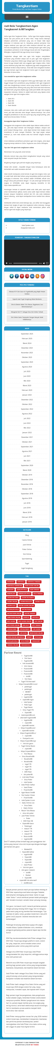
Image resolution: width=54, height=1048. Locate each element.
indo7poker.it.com (28, 800)
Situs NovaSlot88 (28, 756)
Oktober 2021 (27, 442)
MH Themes (35, 1045)
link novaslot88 (28, 663)
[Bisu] (44, 263)
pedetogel (28, 687)
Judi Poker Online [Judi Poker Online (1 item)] (13, 625)
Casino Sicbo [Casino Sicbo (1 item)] (39, 601)
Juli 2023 (27, 371)
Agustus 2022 (27, 414)
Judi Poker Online (28, 816)
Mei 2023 (27, 381)
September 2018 (27, 494)
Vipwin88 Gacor (28, 823)
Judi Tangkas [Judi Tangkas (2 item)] (36, 625)
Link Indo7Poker (28, 777)
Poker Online (27, 549)
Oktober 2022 (27, 404)
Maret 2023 (27, 386)
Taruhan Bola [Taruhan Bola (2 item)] (26, 645)
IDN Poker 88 (28, 821)
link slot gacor (28, 743)
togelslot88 (28, 697)
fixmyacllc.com (28, 738)
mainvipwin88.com (28, 715)
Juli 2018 (27, 503)
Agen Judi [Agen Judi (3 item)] (10, 589)
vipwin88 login (28, 700)
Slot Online (27, 554)
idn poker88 (28, 774)
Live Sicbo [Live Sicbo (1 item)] (23, 633)
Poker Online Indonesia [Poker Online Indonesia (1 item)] (15, 637)
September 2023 (27, 362)
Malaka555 (28, 849)
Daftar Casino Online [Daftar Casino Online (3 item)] (26, 605)
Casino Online (27, 540)
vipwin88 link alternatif (28, 880)
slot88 (28, 676)
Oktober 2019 (27, 475)
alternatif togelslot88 (28, 718)
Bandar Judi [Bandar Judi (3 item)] (11, 593)
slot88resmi (28, 883)
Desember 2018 (27, 480)
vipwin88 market (28, 725)
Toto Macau (28, 754)
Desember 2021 (27, 437)
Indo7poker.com (28, 225)
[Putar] (7, 263)
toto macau (28, 666)
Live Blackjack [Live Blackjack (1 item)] (25, 629)
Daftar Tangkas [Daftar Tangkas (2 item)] (30, 613)
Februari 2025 (27, 339)
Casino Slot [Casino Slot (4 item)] (11, 605)
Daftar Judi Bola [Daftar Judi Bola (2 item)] (13, 609)
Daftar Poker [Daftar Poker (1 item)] (26, 609)
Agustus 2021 (27, 451)
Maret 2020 (27, 470)
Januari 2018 (27, 522)
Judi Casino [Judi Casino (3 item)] (11, 621)
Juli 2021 (27, 456)
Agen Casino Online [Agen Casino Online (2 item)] (32, 585)
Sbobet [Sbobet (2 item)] (29, 637)
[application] (27, 252)
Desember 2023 (27, 348)
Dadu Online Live (28, 803)
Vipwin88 (28, 713)
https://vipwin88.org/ (28, 741)
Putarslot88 (28, 669)
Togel (27, 563)
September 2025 (27, 334)
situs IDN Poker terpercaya (22, 952)
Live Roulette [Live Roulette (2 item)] (12, 633)
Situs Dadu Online (31, 973)
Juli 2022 (27, 418)
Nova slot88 (28, 836)
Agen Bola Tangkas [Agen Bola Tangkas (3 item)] (34, 582)
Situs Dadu (28, 805)
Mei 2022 (27, 428)
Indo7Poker (28, 787)
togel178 (28, 764)
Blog (27, 535)
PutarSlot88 (28, 790)
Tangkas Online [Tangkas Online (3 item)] (12, 645)
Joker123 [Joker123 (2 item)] (26, 617)
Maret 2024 (27, 343)
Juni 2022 (27, 423)
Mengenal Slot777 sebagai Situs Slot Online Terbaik (27, 312)
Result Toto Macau (28, 811)
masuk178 (28, 834)
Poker (28, 818)
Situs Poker (28, 780)
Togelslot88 (28, 656)
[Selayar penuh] (47, 263)
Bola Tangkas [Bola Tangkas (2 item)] (38, 593)
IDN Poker (28, 772)
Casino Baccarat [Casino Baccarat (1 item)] (13, 597)
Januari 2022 (27, 433)
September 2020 (27, 465)
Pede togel (28, 705)
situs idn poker (28, 813)
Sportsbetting (27, 559)
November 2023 (27, 353)
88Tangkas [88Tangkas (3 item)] (10, 582)
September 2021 (27, 447)
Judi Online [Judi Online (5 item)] (39, 621)
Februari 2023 (27, 390)
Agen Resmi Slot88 (28, 793)
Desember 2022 (27, 400)
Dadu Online (28, 808)
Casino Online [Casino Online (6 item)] (12, 601)
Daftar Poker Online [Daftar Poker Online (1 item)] (14, 613)
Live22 (13, 917)
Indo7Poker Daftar (28, 785)
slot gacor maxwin (28, 870)
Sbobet (28, 875)
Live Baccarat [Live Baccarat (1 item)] (12, 629)
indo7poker (28, 702)
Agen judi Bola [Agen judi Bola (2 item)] (22, 589)
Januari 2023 (27, 395)
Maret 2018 (27, 512)
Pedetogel (28, 826)
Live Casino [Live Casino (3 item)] (37, 629)
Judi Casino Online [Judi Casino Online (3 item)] (24, 621)
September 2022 (27, 409)
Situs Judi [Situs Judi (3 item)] (38, 637)
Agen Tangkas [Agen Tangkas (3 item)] (34, 589)
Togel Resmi (28, 707)
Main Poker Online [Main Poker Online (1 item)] (36, 633)
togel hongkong (27, 568)
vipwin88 (28, 723)
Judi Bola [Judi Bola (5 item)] (35, 617)
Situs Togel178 (28, 710)
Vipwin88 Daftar (28, 852)
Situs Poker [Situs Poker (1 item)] (25, 641)
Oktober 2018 (27, 489)
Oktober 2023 (27, 357)
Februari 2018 (27, 517)
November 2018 (27, 484)
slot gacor (16, 847)
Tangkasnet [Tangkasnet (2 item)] (36, 641)
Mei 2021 (27, 461)
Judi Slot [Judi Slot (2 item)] (26, 625)
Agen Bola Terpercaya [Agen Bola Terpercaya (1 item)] (14, 585)
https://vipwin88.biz (28, 751)
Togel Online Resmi (28, 746)
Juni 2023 (27, 376)
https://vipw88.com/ (28, 728)
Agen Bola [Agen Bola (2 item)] (20, 582)
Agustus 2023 (27, 367)
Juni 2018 (27, 508)
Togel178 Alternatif (28, 682)
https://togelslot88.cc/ (28, 733)
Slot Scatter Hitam (28, 795)
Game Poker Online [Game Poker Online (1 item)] (13, 617)
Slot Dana (28, 679)
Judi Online (27, 545)
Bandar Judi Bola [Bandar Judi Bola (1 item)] (24, 593)
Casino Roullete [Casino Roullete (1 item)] (26, 601)
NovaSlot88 (28, 759)
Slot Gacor (28, 658)
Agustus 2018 (27, 498)
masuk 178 (28, 829)
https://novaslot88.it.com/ (28, 684)
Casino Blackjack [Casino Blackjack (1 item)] (28, 597)
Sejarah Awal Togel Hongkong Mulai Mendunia (27, 299)
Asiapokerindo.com (28, 228)
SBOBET (28, 692)
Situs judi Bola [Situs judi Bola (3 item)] (12, 641)
